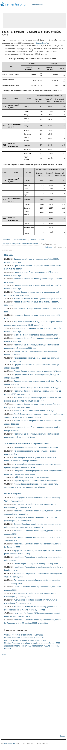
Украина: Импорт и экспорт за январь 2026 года (34, 411)
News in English (12, 493)
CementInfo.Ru (42, 43)
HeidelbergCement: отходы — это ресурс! (31, 477)
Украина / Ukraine (20, 240)
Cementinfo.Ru (9, 743)
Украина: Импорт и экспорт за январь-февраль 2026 (36, 335)
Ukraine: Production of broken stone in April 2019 (24, 638)
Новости (6, 240)
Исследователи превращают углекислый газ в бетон (36, 448)
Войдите (48, 247)
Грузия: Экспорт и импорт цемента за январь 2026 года (37, 371)
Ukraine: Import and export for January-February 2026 (36, 564)
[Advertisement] (34, 20)
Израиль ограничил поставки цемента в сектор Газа (36, 481)
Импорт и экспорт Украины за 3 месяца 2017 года (25, 640)
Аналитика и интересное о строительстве (26, 443)
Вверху (63, 736)
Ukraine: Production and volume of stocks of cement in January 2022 (32, 643)
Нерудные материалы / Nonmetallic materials (20, 244)
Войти (4, 655)
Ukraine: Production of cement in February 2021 (23, 635)
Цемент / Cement (37, 240)
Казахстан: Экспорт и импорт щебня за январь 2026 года (38, 299)
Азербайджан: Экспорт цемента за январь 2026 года (36, 388)
